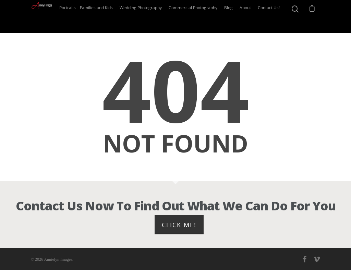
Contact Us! (272, 16)
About (249, 16)
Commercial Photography (198, 16)
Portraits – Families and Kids (94, 16)
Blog (233, 16)
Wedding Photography (147, 16)
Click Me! (179, 225)
